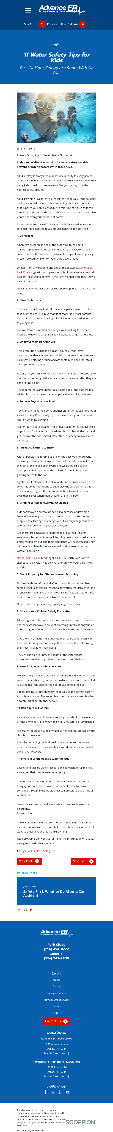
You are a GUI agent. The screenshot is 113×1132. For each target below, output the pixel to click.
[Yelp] (60, 1092)
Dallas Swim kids (27, 558)
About (56, 986)
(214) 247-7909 (56, 958)
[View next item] (31, 909)
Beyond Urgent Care (56, 999)
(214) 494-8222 (56, 949)
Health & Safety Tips (44, 851)
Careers (56, 1006)
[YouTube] (67, 1092)
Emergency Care (56, 993)
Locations (56, 1013)
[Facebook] (45, 1092)
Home (56, 979)
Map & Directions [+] (56, 1053)
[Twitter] (53, 1092)
